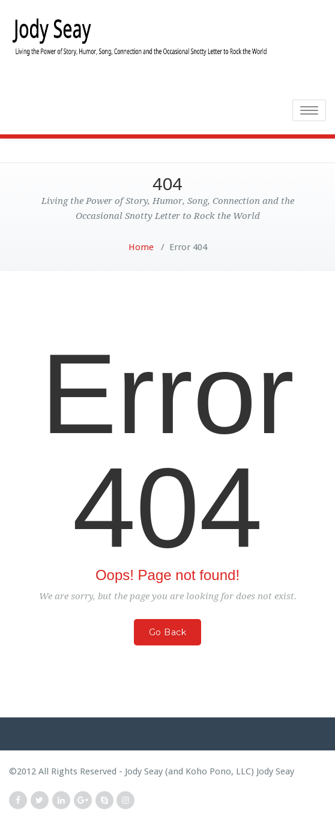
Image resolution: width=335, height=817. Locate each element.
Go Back (168, 632)
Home (141, 247)
